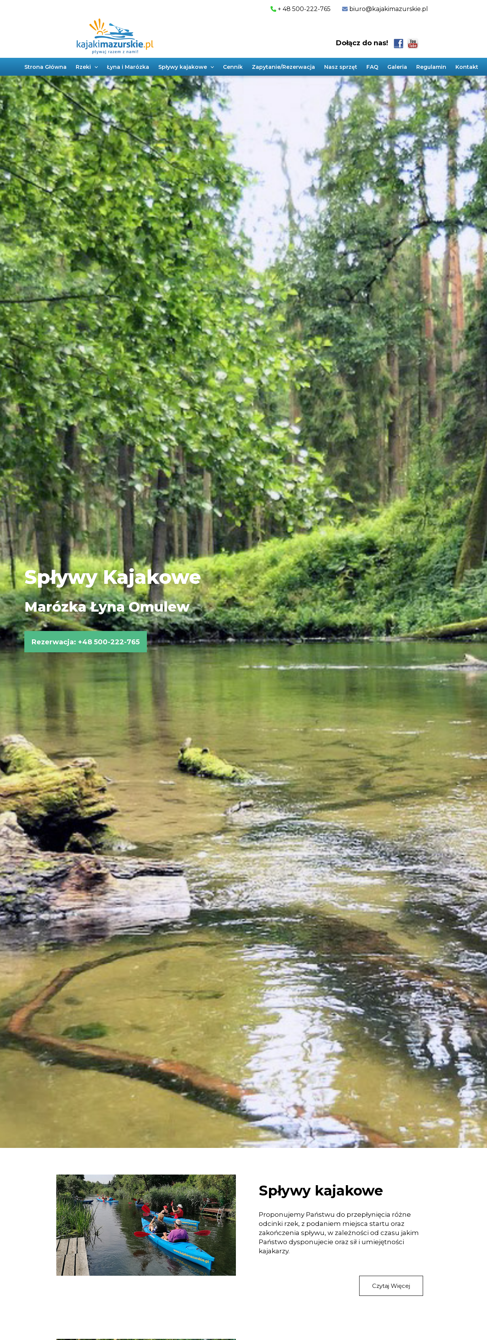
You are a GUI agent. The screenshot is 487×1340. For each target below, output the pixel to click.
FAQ (372, 67)
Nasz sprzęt (340, 67)
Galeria (397, 67)
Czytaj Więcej (391, 1285)
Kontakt (466, 67)
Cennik (233, 67)
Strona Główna (45, 67)
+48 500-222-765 (109, 642)
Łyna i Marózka (128, 67)
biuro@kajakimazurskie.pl (388, 9)
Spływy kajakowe (321, 1190)
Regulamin (431, 67)
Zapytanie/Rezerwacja (283, 67)
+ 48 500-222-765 (301, 9)
